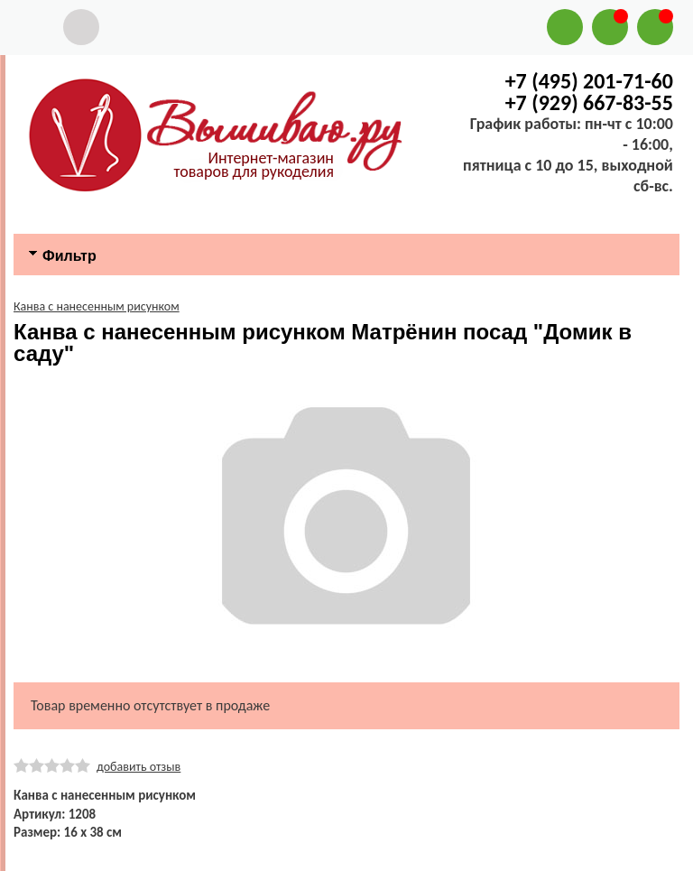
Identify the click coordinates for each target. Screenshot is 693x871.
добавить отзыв (138, 766)
